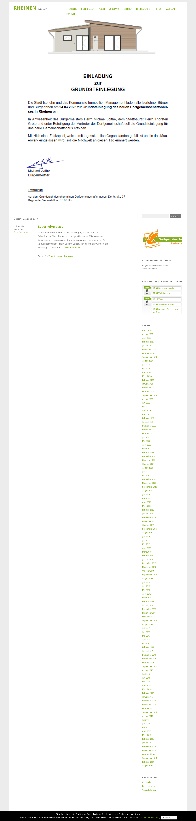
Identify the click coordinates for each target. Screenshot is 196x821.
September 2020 (149, 487)
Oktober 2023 (148, 391)
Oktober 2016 (148, 662)
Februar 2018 (148, 601)
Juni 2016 (146, 678)
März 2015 (146, 735)
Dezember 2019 (149, 517)
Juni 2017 (146, 632)
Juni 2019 (146, 540)
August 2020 (147, 491)
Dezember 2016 (149, 655)
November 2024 (149, 349)
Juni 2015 (146, 724)
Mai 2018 (146, 590)
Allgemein (146, 782)
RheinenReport (143, 9)
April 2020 (146, 502)
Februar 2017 (148, 647)
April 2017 (146, 640)
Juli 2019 (146, 536)
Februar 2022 (148, 452)
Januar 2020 (147, 514)
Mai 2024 (146, 368)
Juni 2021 (146, 472)
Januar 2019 (147, 559)
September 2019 (149, 529)
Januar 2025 (147, 345)
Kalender (127, 9)
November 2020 (149, 483)
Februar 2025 (148, 342)
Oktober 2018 (148, 571)
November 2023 (149, 388)
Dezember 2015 (149, 701)
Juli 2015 (146, 720)
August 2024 (147, 361)
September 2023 (149, 395)
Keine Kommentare (22, 232)
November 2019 (149, 521)
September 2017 (149, 620)
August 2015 (147, 716)
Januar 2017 (147, 651)
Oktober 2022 (148, 433)
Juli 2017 (146, 628)
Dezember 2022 (149, 426)
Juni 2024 (146, 365)
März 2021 (146, 475)
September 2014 (149, 758)
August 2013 (147, 766)
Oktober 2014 (148, 754)
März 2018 (146, 598)
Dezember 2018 (149, 563)
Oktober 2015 (148, 708)
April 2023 (146, 410)
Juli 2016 (146, 674)
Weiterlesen (72, 247)
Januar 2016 (147, 697)
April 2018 (146, 594)
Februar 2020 (148, 510)
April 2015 (146, 731)
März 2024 (146, 376)
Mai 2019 (146, 544)
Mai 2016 (146, 682)
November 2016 (149, 659)
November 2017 (149, 613)
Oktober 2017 (148, 617)
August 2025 (147, 334)
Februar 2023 (148, 418)
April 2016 (146, 685)
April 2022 (146, 445)
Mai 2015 (146, 727)
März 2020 (146, 506)
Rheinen (25, 8)
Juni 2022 (146, 437)
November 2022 (149, 430)
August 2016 (147, 670)
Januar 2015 (147, 743)
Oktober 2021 (148, 464)
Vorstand (114, 9)
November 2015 (149, 704)
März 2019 (146, 552)
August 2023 (147, 399)
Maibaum (170, 9)
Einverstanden (169, 818)
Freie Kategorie (148, 786)
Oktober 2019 (148, 525)
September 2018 (149, 575)
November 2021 (149, 460)
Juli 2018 (146, 582)
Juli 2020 (146, 494)
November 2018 (149, 567)
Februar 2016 (148, 693)
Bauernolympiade (50, 226)
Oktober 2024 (148, 353)
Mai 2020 (146, 498)
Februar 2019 (148, 556)
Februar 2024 (148, 380)
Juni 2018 (146, 586)
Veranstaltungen (55, 256)
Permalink (68, 256)
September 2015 (149, 712)
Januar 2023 (147, 422)
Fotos (158, 9)
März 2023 (146, 414)
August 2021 (147, 468)
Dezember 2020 (149, 479)
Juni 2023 (146, 403)
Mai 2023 (146, 407)
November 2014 (149, 750)
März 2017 (146, 643)
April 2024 (146, 372)
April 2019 (146, 548)
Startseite (71, 9)
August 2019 (147, 533)
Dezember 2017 (149, 609)
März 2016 (146, 689)
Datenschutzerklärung (150, 817)
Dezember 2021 (149, 456)
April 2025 (146, 338)
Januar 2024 (147, 384)
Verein (102, 9)
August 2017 (147, 624)
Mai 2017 (146, 636)
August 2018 (147, 578)
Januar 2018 (147, 605)
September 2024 (149, 357)
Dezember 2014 (149, 746)
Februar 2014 (148, 762)
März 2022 (146, 449)
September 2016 (149, 666)
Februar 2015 (148, 739)
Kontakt (70, 14)
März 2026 (146, 330)
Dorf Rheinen (87, 9)
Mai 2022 (146, 441)
